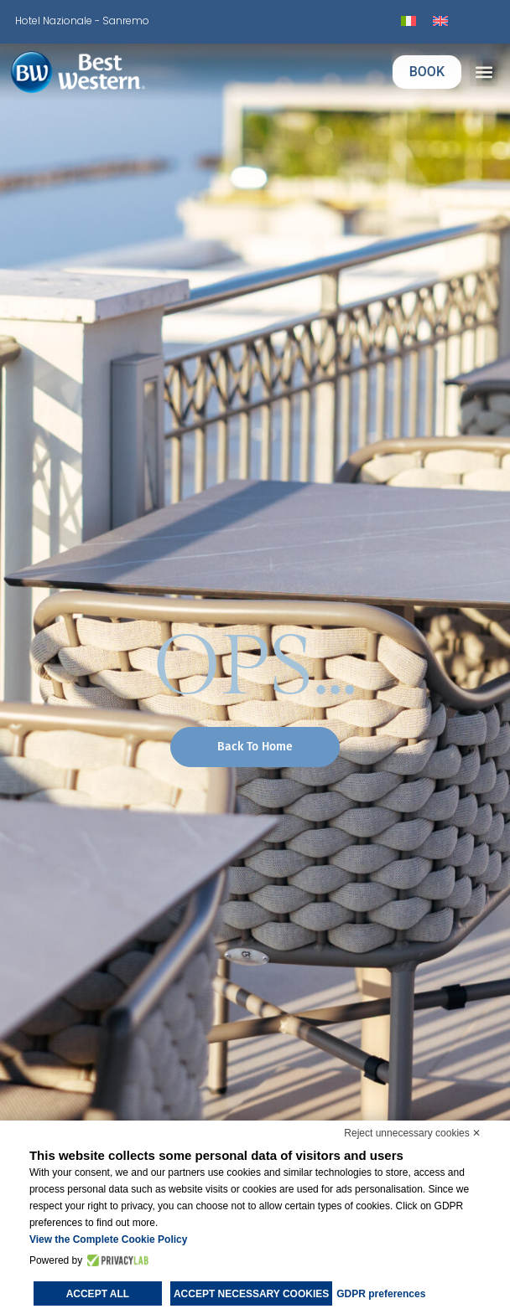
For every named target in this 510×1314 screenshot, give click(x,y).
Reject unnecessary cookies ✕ (412, 1133)
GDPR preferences (380, 1294)
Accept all (98, 1294)
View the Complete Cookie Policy (108, 1239)
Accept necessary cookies (251, 1294)
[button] (483, 72)
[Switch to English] (440, 21)
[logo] (102, 71)
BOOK (427, 72)
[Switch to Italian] (408, 21)
